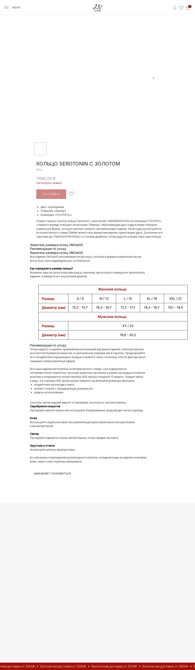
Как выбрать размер (49, 183)
